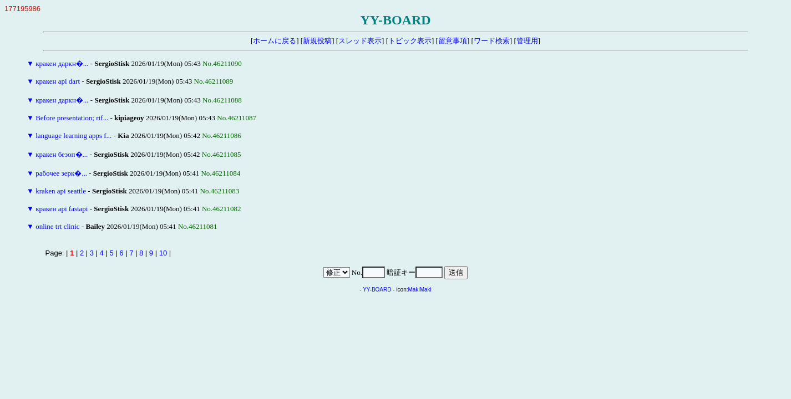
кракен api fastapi (62, 208)
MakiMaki (420, 290)
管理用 (527, 41)
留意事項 (452, 41)
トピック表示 (410, 41)
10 (163, 253)
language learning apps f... (73, 135)
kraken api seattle (61, 191)
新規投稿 (317, 41)
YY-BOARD (377, 290)
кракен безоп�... (62, 154)
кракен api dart (58, 81)
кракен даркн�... (62, 63)
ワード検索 (492, 41)
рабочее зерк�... (61, 173)
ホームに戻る (274, 41)
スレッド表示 (360, 41)
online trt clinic (57, 226)
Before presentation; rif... (72, 118)
